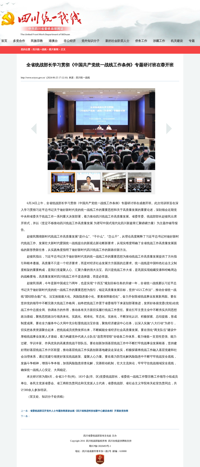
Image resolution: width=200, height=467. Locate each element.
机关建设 (177, 41)
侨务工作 (141, 41)
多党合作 (19, 41)
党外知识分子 (91, 41)
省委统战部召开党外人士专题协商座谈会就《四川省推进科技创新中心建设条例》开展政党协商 (79, 411)
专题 (192, 41)
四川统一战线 (39, 49)
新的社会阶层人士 (117, 41)
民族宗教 (37, 41)
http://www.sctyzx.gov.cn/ (33, 77)
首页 (4, 41)
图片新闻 (53, 49)
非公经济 (70, 41)
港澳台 (53, 41)
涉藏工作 (159, 41)
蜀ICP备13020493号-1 (100, 446)
